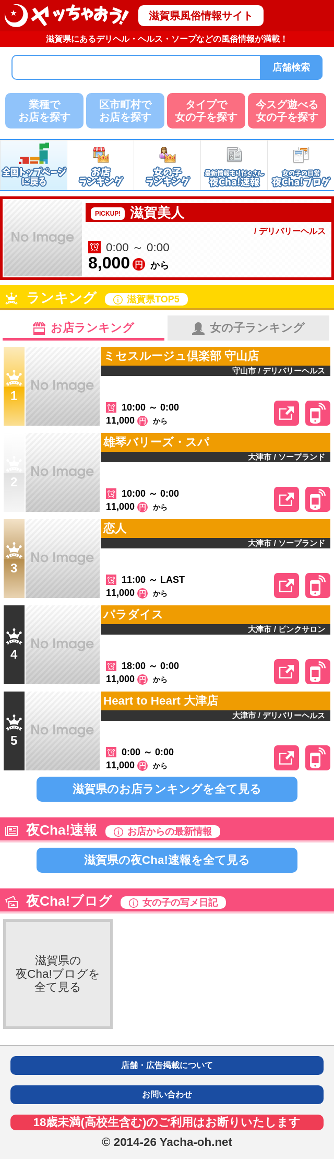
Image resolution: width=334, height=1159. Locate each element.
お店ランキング (83, 328)
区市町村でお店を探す (125, 111)
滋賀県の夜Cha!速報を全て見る (167, 860)
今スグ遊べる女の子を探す (287, 111)
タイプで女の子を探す (206, 111)
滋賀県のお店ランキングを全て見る (167, 788)
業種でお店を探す (44, 111)
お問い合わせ (167, 1094)
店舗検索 (291, 67)
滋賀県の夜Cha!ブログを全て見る (58, 973)
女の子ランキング (248, 328)
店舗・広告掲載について (167, 1065)
